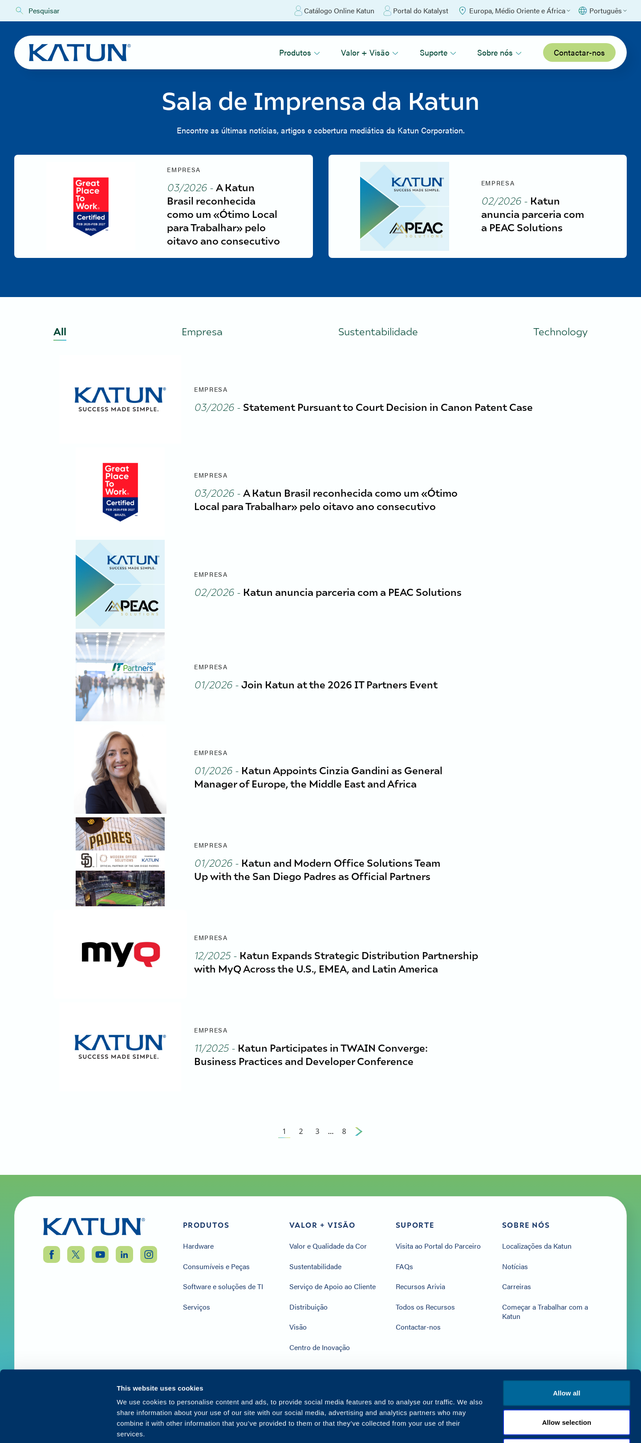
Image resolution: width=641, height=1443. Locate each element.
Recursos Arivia (420, 1286)
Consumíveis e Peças (216, 1266)
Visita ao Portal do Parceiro (438, 1246)
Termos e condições (567, 1389)
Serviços (196, 1307)
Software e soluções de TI (223, 1286)
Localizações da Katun (537, 1246)
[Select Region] (513, 10)
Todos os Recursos (425, 1307)
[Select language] (602, 10)
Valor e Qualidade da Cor (328, 1246)
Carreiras (516, 1286)
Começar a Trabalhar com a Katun (545, 1311)
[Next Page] (359, 1131)
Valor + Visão (369, 52)
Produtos (299, 52)
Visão (298, 1327)
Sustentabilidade (315, 1266)
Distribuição (308, 1307)
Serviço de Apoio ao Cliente (332, 1286)
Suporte (438, 52)
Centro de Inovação (319, 1347)
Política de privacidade (482, 1389)
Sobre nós (499, 52)
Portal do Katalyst (415, 10)
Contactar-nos (579, 52)
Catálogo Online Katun (334, 10)
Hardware (198, 1246)
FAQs (404, 1266)
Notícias (515, 1266)
